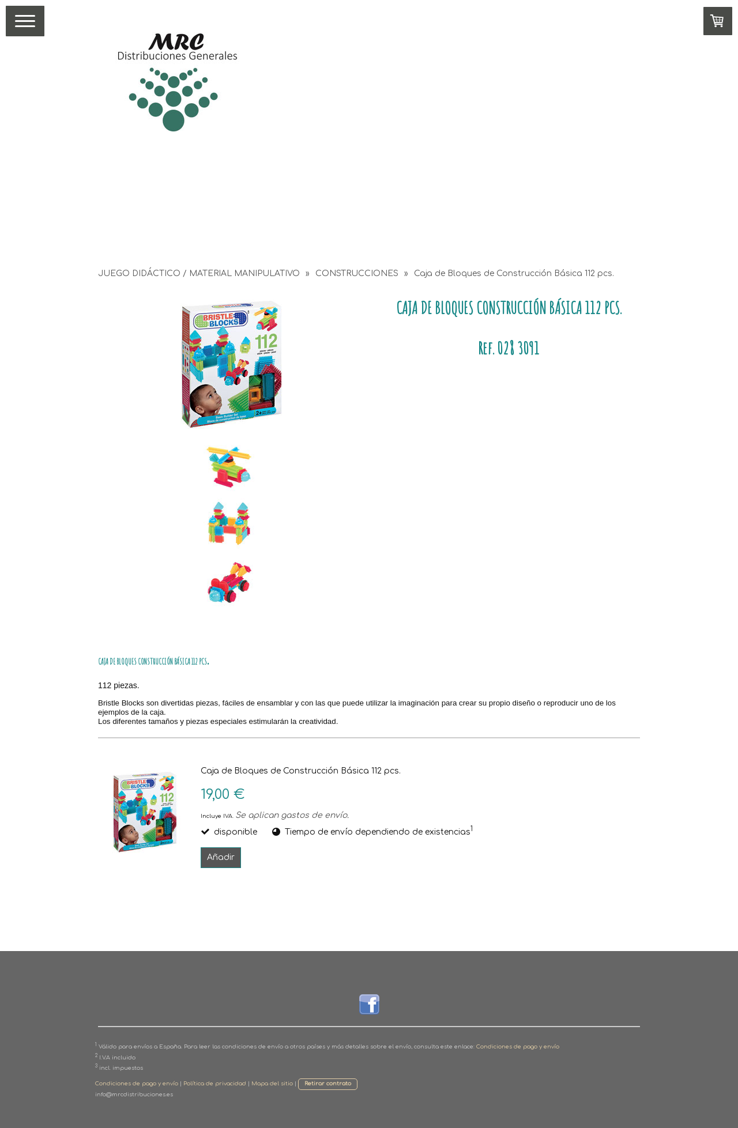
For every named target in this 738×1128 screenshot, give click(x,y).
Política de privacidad (214, 1083)
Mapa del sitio (272, 1083)
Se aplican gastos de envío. (292, 815)
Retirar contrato (327, 1083)
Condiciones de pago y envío (517, 1047)
